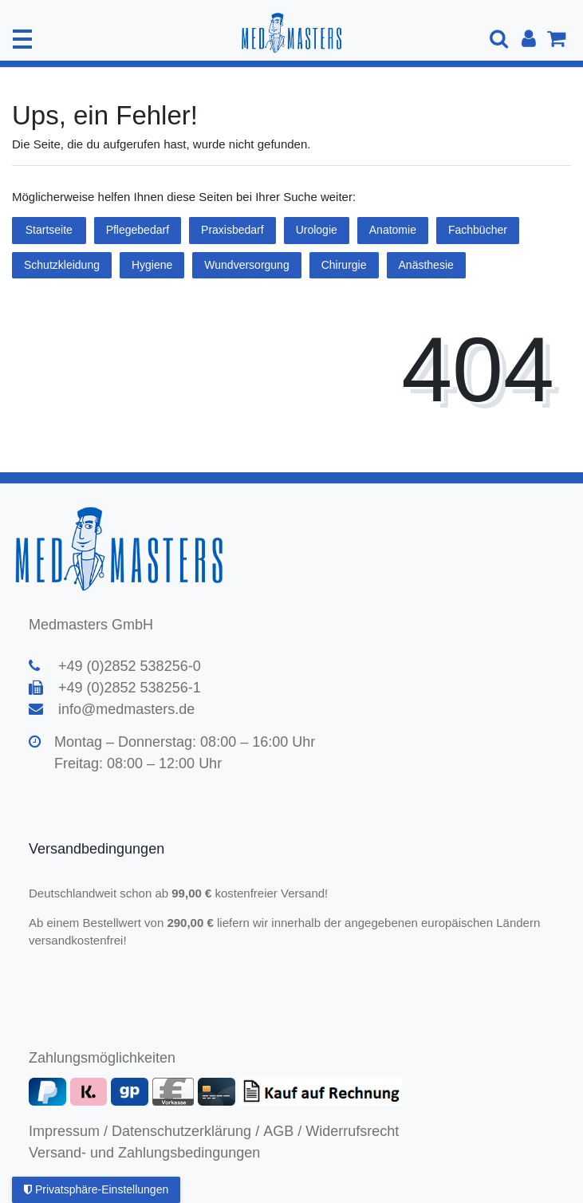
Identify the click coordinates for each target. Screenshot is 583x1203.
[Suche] (500, 39)
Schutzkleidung (62, 264)
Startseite (49, 229)
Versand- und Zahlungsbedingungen (144, 1153)
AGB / (282, 1131)
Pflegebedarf (137, 229)
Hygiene (152, 264)
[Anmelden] (529, 39)
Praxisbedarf (232, 229)
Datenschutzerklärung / (185, 1131)
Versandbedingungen (98, 849)
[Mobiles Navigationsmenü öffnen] (22, 39)
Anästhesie (426, 264)
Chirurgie (344, 264)
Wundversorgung (246, 264)
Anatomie (392, 229)
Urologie (316, 229)
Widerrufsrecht (352, 1131)
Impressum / (68, 1131)
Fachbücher (477, 229)
